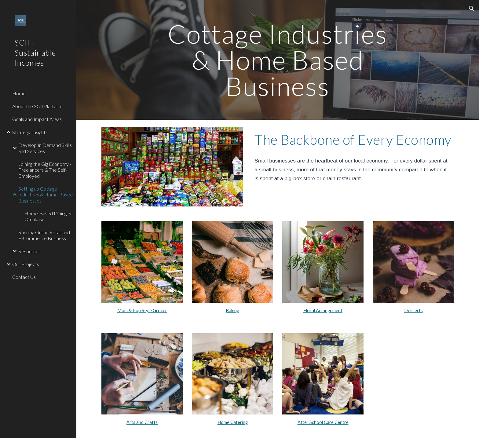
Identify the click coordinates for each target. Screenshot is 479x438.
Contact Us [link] (24, 277)
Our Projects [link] (25, 264)
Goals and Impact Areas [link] (37, 119)
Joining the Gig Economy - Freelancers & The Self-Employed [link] (44, 170)
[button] (471, 8)
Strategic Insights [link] (30, 132)
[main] (278, 59)
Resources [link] (29, 251)
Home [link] (19, 93)
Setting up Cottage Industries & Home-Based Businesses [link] (45, 194)
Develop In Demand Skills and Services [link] (45, 148)
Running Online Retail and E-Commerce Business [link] (44, 235)
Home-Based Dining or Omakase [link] (48, 216)
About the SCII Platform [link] (37, 106)
